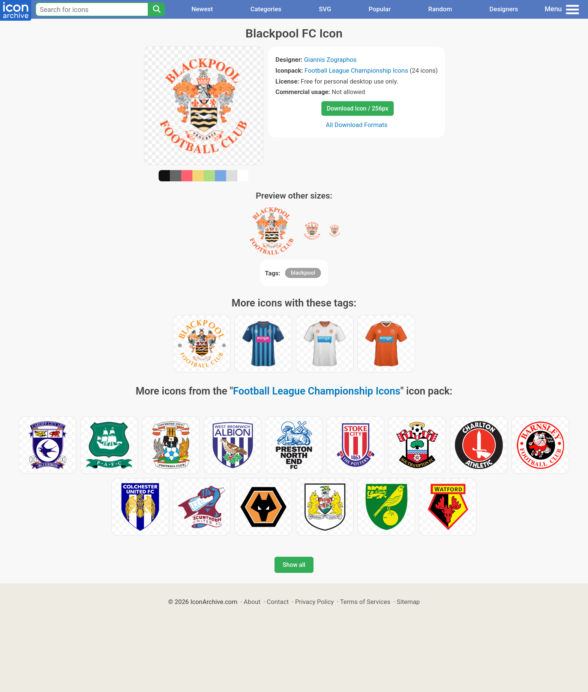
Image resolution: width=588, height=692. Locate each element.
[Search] (156, 9)
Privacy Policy (314, 601)
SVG (325, 9)
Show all (294, 564)
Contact (278, 601)
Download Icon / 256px (357, 108)
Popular (380, 9)
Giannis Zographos (330, 59)
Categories (266, 9)
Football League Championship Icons (356, 70)
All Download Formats (357, 125)
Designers (503, 9)
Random (440, 9)
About (252, 601)
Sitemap (408, 601)
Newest (202, 9)
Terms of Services (365, 601)
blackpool (303, 272)
